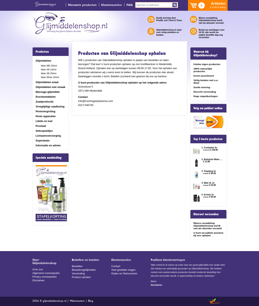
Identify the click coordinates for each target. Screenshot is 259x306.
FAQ (129, 4)
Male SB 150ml (48, 69)
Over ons (37, 269)
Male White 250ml (50, 77)
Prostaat (41, 125)
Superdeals (43, 140)
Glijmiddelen (43, 60)
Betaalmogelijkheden (84, 269)
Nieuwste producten (82, 4)
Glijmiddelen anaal (47, 82)
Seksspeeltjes (44, 130)
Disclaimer (38, 280)
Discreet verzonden (206, 214)
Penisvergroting (45, 111)
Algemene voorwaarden (46, 273)
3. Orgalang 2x (209, 171)
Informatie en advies (48, 145)
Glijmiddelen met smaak (50, 87)
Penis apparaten (46, 116)
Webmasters (77, 301)
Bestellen (77, 266)
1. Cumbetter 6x (209, 148)
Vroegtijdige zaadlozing (50, 106)
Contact (115, 266)
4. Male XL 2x (208, 183)
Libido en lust (44, 121)
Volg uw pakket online (208, 108)
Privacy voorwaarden (44, 276)
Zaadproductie (44, 101)
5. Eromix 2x (208, 195)
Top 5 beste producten (207, 139)
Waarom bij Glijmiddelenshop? (205, 53)
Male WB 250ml (49, 65)
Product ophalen (81, 277)
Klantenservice (111, 4)
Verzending (78, 273)
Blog (90, 301)
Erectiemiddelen (46, 96)
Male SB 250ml (48, 73)
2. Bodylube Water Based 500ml (212, 159)
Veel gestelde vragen (123, 269)
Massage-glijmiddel (47, 91)
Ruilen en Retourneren (124, 273)
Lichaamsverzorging (48, 135)
